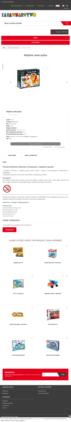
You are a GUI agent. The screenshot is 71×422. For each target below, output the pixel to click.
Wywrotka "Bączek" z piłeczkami (52, 294)
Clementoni (15, 122)
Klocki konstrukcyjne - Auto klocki (18, 325)
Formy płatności (42, 391)
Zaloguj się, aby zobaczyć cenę (35, 144)
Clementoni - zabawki (13, 48)
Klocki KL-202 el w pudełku (53, 356)
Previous (10, 83)
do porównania (60, 148)
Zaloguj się (65, 8)
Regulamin (5, 401)
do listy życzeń (47, 148)
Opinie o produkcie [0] (31, 156)
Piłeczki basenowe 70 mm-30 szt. (52, 263)
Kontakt (4, 408)
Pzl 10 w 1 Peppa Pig (18, 294)
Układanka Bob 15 (18, 263)
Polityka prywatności (7, 404)
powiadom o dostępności (30, 137)
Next (66, 83)
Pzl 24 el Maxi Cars (53, 325)
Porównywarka (39, 6)
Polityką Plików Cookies (38, 418)
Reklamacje (5, 394)
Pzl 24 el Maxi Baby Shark (18, 356)
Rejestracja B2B (27, 6)
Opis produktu (12, 156)
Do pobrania (5, 406)
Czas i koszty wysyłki (43, 394)
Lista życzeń (50, 6)
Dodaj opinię (9, 230)
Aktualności (5, 391)
